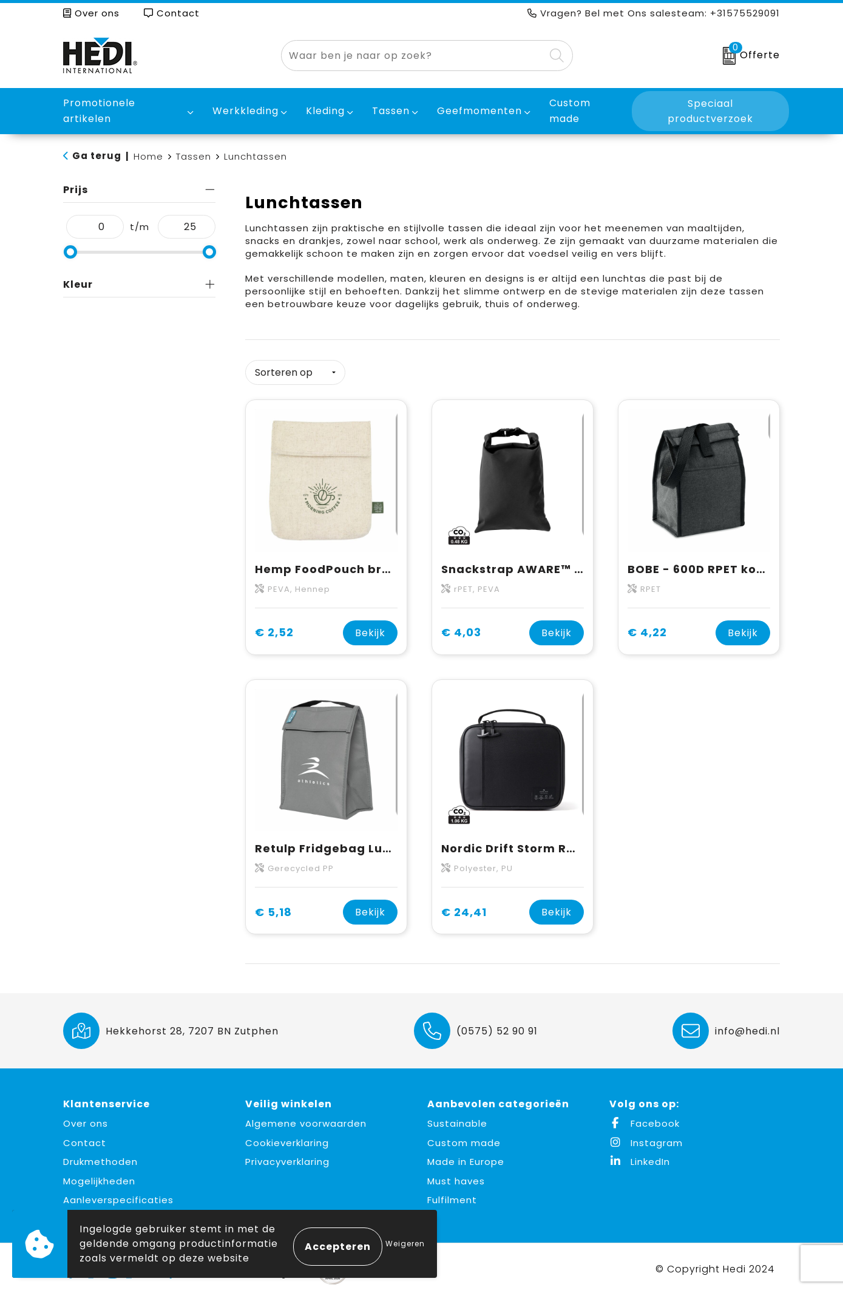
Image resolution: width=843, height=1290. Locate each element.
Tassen (391, 111)
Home (148, 156)
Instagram (646, 1137)
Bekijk (370, 627)
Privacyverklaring (287, 1156)
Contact (172, 13)
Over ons (91, 13)
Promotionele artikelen (99, 111)
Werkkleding (245, 111)
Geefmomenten (479, 111)
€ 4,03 (461, 627)
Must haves (456, 1175)
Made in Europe (465, 1156)
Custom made (464, 1137)
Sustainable (457, 1118)
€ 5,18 (273, 907)
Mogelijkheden (99, 1175)
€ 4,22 (647, 627)
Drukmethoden (100, 1156)
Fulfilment (452, 1195)
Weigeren (405, 1243)
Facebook (644, 1118)
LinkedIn (639, 1156)
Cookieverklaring (287, 1137)
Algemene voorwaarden (306, 1118)
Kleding (325, 111)
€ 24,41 (464, 907)
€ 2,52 (274, 627)
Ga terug (96, 155)
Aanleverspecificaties (118, 1195)
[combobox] (413, 55)
